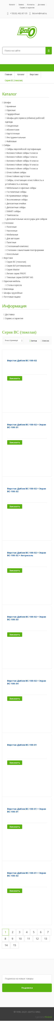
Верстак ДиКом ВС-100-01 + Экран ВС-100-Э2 (26, 874)
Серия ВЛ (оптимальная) (18, 265)
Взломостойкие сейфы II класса (22, 153)
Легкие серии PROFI (16, 273)
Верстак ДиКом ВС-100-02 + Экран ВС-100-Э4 (26, 682)
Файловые (11, 141)
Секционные (12, 125)
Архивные (11, 106)
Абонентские (12, 129)
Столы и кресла (14, 285)
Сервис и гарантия (27, 7)
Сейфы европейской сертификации (23, 149)
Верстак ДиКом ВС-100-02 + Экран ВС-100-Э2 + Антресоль (26, 554)
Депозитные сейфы (15, 207)
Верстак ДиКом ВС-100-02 (22, 360)
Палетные (11, 242)
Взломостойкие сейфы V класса (22, 168)
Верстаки (8, 258)
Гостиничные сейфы (16, 191)
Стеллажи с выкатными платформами (25, 250)
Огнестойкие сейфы (16, 172)
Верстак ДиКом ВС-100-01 (22, 744)
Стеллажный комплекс (17, 246)
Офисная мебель (12, 281)
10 (20, 938)
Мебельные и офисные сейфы (21, 188)
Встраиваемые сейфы (17, 195)
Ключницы (9, 289)
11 (28, 938)
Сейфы (7, 145)
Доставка (41, 4)
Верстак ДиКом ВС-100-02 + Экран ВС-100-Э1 (26, 426)
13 (45, 938)
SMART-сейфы (13, 211)
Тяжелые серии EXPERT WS (19, 277)
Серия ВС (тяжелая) (16, 261)
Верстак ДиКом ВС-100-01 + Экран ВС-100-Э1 (26, 810)
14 (6, 945)
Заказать (14, 378)
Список (45, 340)
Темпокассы (12, 215)
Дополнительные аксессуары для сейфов (26, 219)
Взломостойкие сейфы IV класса (22, 164)
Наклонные (11, 230)
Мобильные (12, 234)
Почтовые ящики (12, 296)
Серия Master (13, 269)
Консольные (12, 254)
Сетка (33, 340)
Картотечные (13, 133)
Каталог (12, 4)
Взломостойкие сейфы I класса (21, 156)
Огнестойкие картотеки (18, 176)
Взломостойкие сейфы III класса (22, 160)
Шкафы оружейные (13, 292)
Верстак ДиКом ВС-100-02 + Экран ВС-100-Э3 (26, 618)
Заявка (21, 4)
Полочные (11, 226)
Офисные (11, 110)
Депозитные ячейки (16, 203)
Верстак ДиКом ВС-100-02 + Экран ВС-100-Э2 (26, 490)
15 (14, 945)
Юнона (48, 1016)
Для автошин (12, 238)
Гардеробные (13, 114)
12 (37, 938)
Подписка (27, 987)
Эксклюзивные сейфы (17, 199)
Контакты (31, 4)
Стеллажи (8, 223)
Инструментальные (16, 137)
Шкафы (7, 102)
